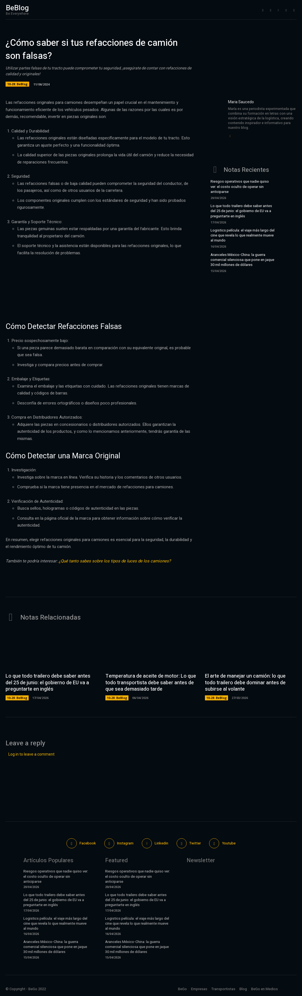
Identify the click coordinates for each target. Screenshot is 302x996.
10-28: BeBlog (17, 84)
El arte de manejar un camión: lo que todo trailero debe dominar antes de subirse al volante (245, 682)
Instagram (125, 843)
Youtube (229, 843)
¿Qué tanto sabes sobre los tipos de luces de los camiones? (115, 561)
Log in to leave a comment (31, 754)
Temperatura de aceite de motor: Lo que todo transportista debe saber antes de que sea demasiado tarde (150, 682)
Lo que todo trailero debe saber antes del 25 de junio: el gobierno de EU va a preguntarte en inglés (241, 210)
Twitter (195, 843)
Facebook (87, 843)
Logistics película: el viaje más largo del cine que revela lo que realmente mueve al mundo (242, 235)
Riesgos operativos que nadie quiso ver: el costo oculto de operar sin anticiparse (240, 186)
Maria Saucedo (241, 102)
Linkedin (161, 843)
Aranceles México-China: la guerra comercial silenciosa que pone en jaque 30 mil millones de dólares (242, 259)
